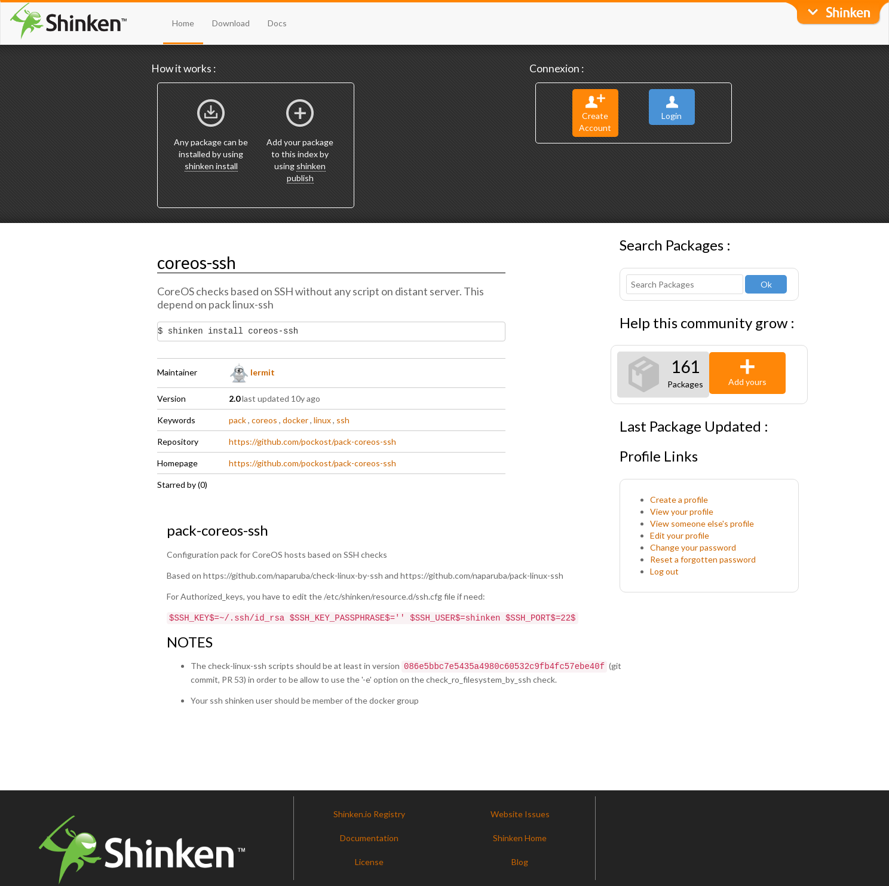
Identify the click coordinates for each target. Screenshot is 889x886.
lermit (252, 372)
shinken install (211, 166)
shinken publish (306, 172)
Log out (664, 571)
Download (231, 23)
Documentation (369, 835)
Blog (519, 859)
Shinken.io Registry (369, 811)
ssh (343, 420)
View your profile (681, 511)
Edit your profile (679, 535)
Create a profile (679, 499)
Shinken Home (520, 835)
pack (237, 420)
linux (322, 420)
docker (295, 420)
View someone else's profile (702, 523)
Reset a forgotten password (703, 559)
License (369, 859)
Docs (277, 23)
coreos (264, 420)
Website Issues (520, 811)
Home (183, 23)
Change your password (693, 547)
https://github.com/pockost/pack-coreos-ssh (312, 441)
